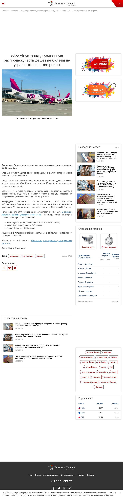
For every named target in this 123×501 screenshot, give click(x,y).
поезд (103, 367)
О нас (30, 475)
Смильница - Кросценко (87, 295)
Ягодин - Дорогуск (85, 264)
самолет (40, 256)
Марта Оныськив (16, 248)
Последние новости (89, 147)
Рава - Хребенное (85, 277)
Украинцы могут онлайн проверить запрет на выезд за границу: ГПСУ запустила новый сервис (41, 324)
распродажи (14, 256)
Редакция (81, 475)
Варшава (99, 387)
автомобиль (103, 372)
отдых (114, 372)
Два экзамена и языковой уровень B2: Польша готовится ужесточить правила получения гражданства (38, 357)
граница (114, 357)
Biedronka (102, 362)
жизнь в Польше (93, 352)
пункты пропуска (88, 372)
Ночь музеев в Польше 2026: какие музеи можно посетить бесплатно (107, 211)
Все (117, 147)
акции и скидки (87, 357)
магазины (107, 352)
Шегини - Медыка (85, 291)
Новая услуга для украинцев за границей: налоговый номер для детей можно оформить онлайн (41, 335)
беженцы (96, 377)
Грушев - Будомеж (85, 282)
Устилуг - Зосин (84, 268)
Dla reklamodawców (68, 475)
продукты (85, 377)
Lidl (111, 367)
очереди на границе (89, 382)
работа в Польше (88, 362)
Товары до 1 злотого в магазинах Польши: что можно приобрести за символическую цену (37, 346)
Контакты (91, 475)
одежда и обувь (110, 377)
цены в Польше (91, 367)
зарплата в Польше (108, 382)
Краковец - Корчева (86, 286)
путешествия (28, 256)
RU (120, 4)
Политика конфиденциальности (46, 475)
